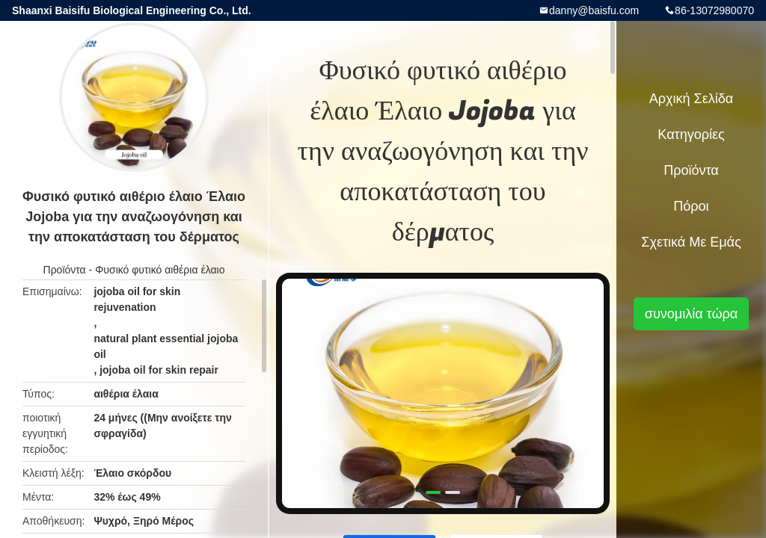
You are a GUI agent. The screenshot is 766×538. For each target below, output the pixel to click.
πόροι (690, 206)
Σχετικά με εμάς (691, 242)
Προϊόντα (64, 270)
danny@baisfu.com (594, 10)
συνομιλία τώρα (691, 313)
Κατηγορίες (691, 134)
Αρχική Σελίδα (691, 98)
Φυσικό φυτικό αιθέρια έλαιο (159, 270)
